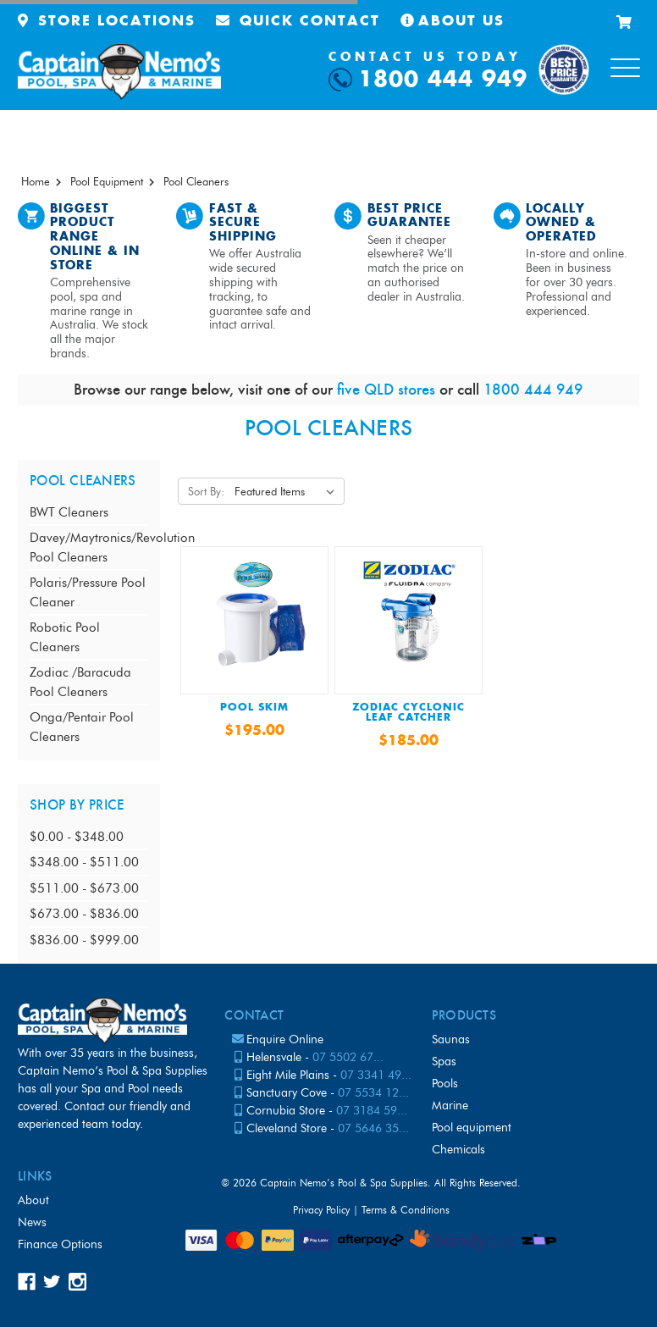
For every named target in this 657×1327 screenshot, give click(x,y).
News (32, 1222)
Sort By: (206, 491)
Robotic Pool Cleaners (65, 637)
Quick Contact (298, 22)
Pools (445, 1083)
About (33, 1200)
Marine (450, 1105)
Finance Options (60, 1244)
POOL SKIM (254, 708)
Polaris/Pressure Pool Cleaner (88, 592)
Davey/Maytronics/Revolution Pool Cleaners (89, 547)
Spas (444, 1061)
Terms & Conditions (406, 1209)
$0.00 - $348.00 (77, 836)
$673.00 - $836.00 (84, 913)
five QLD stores (386, 389)
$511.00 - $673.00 (84, 888)
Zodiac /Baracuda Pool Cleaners (80, 682)
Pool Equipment (471, 1127)
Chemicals (458, 1149)
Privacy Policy (321, 1209)
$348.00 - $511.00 (84, 862)
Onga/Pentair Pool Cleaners (82, 727)
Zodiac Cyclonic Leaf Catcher (408, 713)
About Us (452, 22)
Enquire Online (284, 1039)
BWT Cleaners (69, 512)
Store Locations (107, 22)
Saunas (451, 1039)
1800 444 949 (442, 80)
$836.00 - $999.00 (84, 940)
